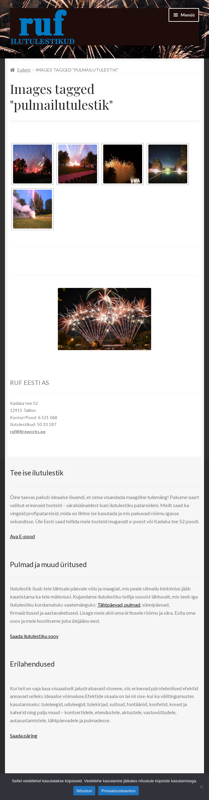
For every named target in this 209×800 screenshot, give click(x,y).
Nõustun (84, 790)
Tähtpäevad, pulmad (118, 605)
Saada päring (23, 735)
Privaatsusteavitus (118, 790)
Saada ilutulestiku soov (34, 636)
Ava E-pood (22, 536)
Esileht (24, 69)
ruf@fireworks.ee (27, 431)
